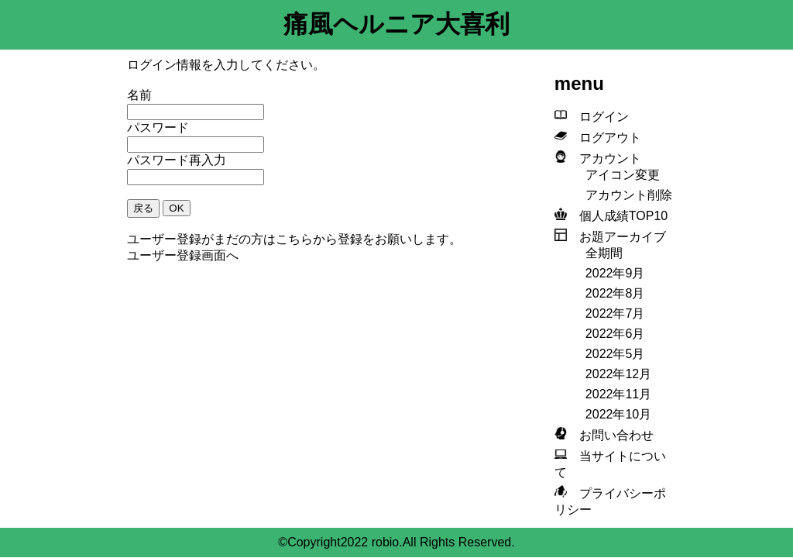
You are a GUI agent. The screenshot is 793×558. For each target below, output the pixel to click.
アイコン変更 (622, 174)
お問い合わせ (610, 435)
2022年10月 (618, 414)
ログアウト (604, 137)
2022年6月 (615, 333)
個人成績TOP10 (617, 215)
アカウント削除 (628, 195)
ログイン (598, 116)
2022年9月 (615, 273)
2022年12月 (618, 374)
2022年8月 (615, 293)
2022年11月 (618, 394)
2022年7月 (615, 313)
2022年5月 (615, 353)
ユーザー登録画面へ (183, 255)
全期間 (604, 253)
